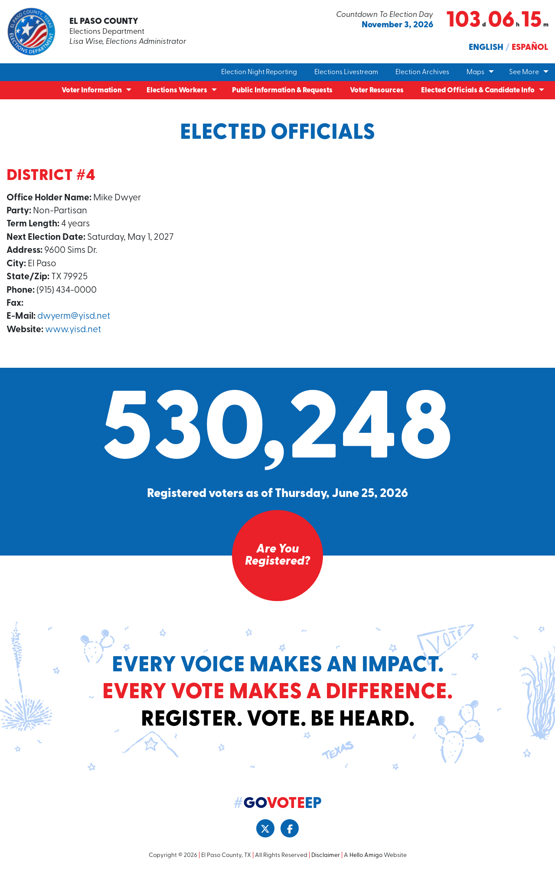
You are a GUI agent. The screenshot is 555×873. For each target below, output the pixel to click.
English (486, 47)
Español (530, 47)
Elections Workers (177, 90)
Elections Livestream (346, 72)
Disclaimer (325, 855)
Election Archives (422, 72)
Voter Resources (377, 90)
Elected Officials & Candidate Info (478, 90)
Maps (475, 72)
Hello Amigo (365, 855)
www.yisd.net (73, 329)
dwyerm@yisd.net (73, 316)
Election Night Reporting (259, 72)
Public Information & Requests (282, 90)
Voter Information (92, 90)
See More (524, 72)
